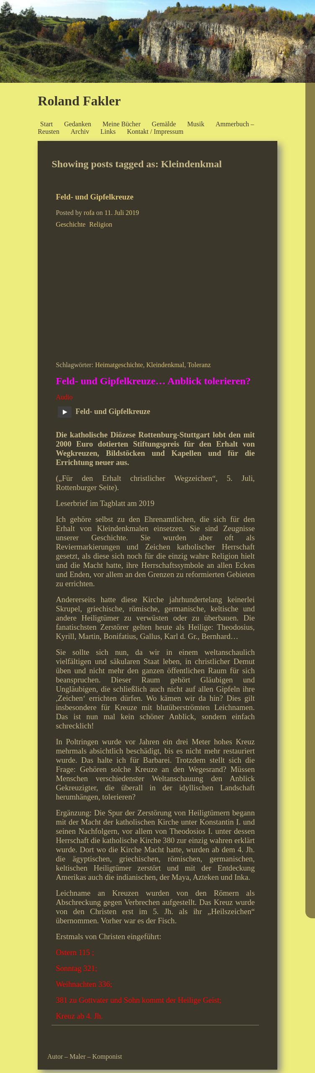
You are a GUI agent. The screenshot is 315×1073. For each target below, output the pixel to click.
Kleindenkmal (165, 364)
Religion (100, 224)
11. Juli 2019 (122, 212)
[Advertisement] (155, 293)
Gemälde (164, 124)
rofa (89, 212)
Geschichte (70, 224)
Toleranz (199, 364)
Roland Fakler (79, 100)
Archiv (80, 131)
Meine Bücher (121, 124)
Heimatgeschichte (119, 364)
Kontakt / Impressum (155, 131)
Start (46, 124)
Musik (195, 124)
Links (107, 131)
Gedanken (77, 124)
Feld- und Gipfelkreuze (94, 196)
